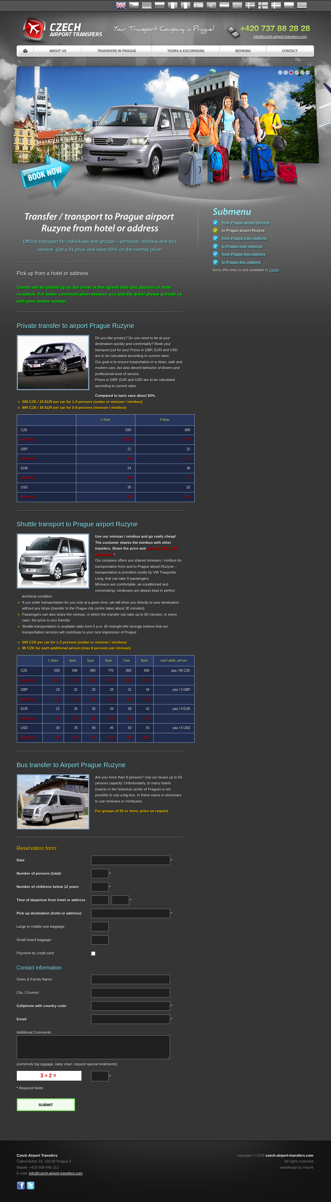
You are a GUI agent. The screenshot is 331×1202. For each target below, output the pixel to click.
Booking (243, 51)
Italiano (185, 6)
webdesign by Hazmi (296, 1167)
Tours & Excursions (186, 51)
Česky (134, 6)
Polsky (289, 6)
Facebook (21, 1186)
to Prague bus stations (241, 262)
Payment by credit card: (36, 953)
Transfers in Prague (116, 51)
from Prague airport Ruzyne (246, 223)
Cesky (274, 270)
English (121, 6)
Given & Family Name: (35, 979)
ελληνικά (302, 6)
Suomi (263, 6)
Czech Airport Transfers (59, 29)
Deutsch (147, 6)
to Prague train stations (242, 246)
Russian (160, 6)
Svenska (250, 6)
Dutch (224, 6)
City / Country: (28, 992)
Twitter (31, 1186)
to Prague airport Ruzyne (243, 230)
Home (25, 51)
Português (211, 6)
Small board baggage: (34, 940)
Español (198, 6)
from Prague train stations (244, 238)
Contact (290, 51)
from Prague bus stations (244, 254)
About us (58, 51)
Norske (237, 6)
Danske (276, 6)
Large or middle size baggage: (41, 926)
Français (172, 6)
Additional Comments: (34, 1032)
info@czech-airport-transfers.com (280, 37)
